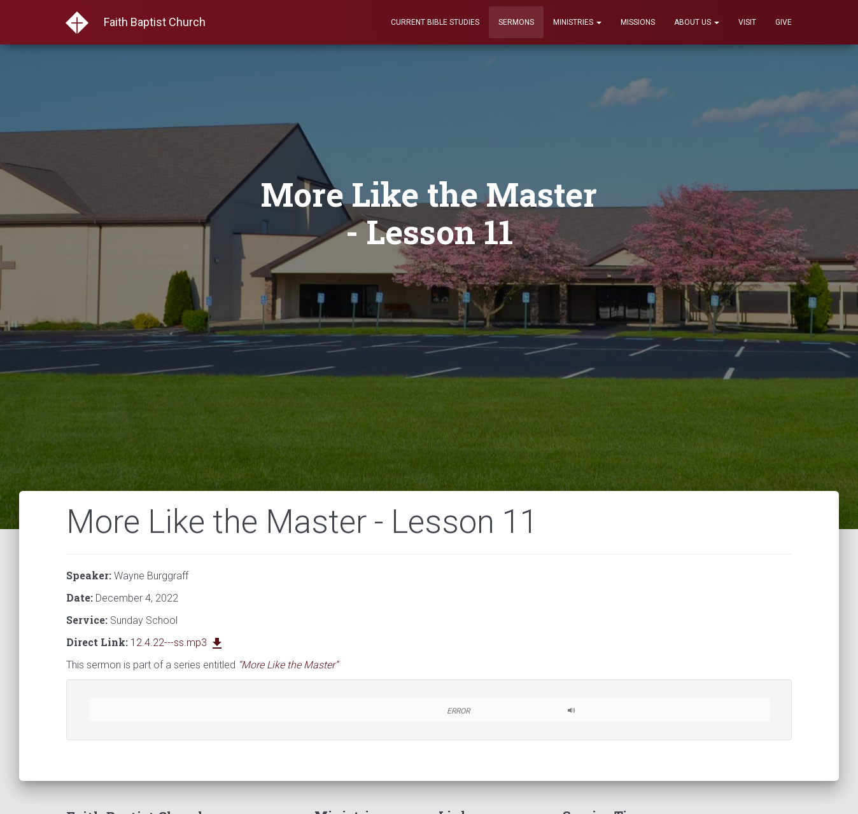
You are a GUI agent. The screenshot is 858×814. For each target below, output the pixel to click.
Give (783, 22)
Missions (638, 22)
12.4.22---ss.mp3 (177, 643)
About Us (696, 22)
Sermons (516, 22)
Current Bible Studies (435, 22)
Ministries (577, 22)
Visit (747, 22)
